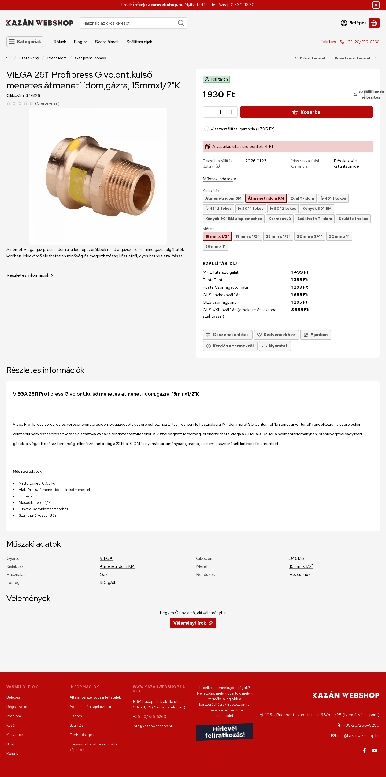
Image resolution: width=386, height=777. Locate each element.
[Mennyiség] (220, 112)
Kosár (11, 725)
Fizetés (76, 716)
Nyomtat (275, 346)
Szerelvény (29, 58)
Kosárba (306, 112)
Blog (10, 744)
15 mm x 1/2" (301, 566)
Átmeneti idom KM (117, 566)
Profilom (13, 716)
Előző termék (310, 58)
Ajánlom (316, 334)
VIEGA (106, 558)
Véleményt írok (193, 623)
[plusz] (232, 112)
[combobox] (133, 23)
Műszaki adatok (219, 179)
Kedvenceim (16, 734)
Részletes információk (29, 275)
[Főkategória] (8, 58)
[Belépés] (354, 23)
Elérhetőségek (82, 734)
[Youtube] (374, 750)
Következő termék (356, 58)
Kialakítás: (211, 191)
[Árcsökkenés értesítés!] (368, 94)
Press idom (56, 58)
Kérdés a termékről (230, 346)
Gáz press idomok (90, 58)
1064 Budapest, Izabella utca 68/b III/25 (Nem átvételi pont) (159, 704)
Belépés (13, 697)
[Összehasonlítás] (228, 335)
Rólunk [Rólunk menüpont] (60, 41)
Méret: (209, 229)
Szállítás (76, 725)
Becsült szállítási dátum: (218, 163)
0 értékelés (48, 103)
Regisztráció (16, 706)
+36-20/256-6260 (363, 41)
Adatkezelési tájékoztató (90, 706)
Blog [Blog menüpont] (81, 41)
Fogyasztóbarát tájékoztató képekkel (93, 747)
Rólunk (12, 753)
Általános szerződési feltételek (95, 697)
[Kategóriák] (24, 41)
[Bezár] (376, 5)
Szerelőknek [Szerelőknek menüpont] (107, 41)
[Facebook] (364, 750)
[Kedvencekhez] (276, 335)
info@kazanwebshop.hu (158, 4)
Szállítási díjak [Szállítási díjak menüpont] (139, 41)
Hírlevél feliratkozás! (225, 732)
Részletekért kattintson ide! (347, 163)
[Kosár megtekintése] (374, 23)
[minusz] (208, 112)
